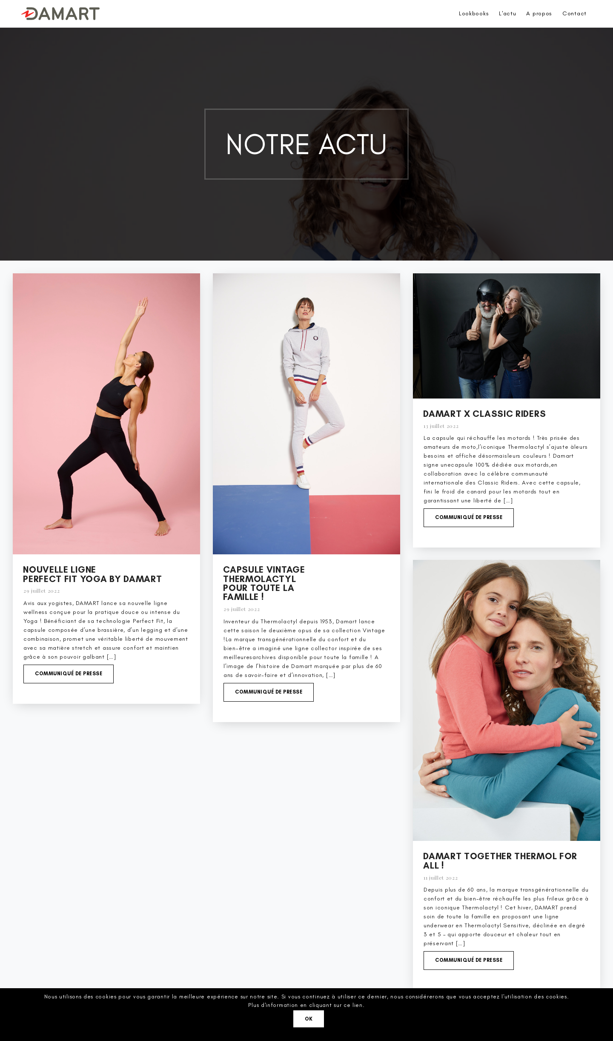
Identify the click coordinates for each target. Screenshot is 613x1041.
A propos (539, 13)
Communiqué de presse (68, 674)
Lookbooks (474, 13)
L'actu (507, 13)
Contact (574, 13)
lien (357, 1005)
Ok (309, 1019)
